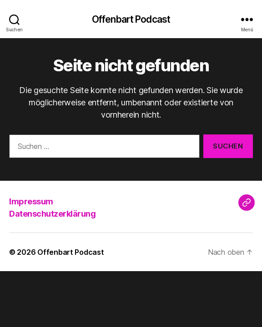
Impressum (31, 201)
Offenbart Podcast (131, 19)
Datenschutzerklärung (52, 213)
